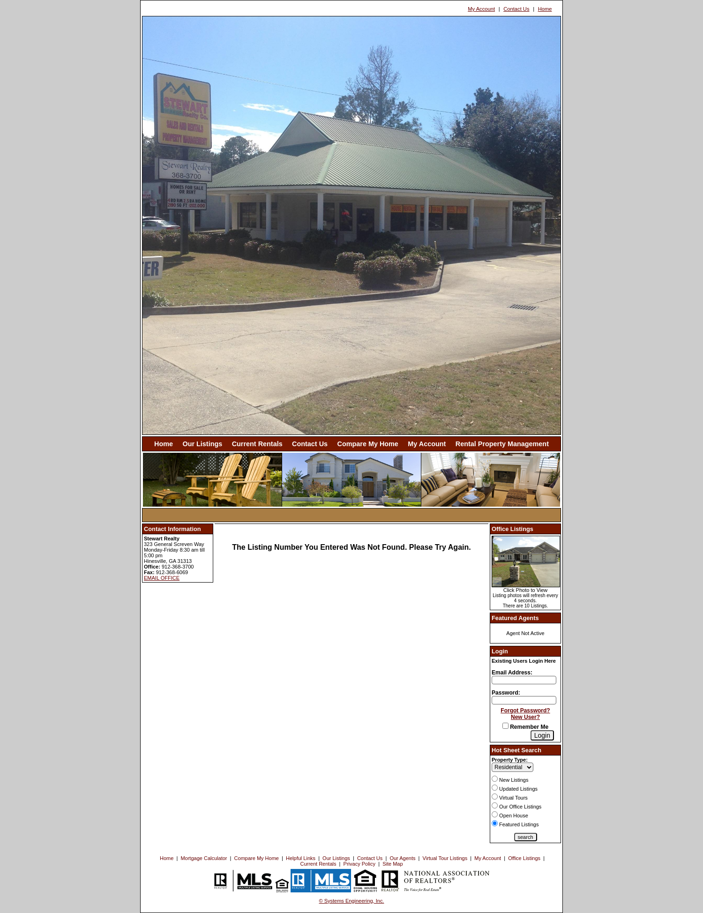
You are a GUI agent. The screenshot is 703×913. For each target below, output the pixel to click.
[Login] (542, 735)
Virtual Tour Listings (445, 858)
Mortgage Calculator (203, 858)
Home (545, 9)
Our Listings (202, 444)
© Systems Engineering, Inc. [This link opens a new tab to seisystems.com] (351, 901)
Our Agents (402, 858)
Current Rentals (257, 444)
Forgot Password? (525, 710)
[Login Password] (524, 700)
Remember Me (525, 727)
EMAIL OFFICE (161, 578)
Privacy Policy (359, 864)
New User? (525, 717)
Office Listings (524, 858)
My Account (481, 9)
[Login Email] (524, 680)
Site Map (392, 864)
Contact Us (516, 9)
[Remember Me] (505, 726)
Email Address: (512, 672)
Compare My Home (367, 444)
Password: (506, 692)
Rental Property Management (502, 444)
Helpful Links (300, 858)
